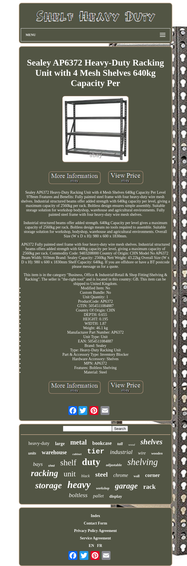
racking (44, 473)
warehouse (54, 452)
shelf (68, 462)
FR (99, 546)
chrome (120, 475)
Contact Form (95, 523)
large (60, 443)
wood (131, 444)
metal (78, 442)
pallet (98, 496)
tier (95, 451)
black (85, 476)
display (115, 496)
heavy (79, 484)
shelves (151, 442)
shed (51, 465)
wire (142, 453)
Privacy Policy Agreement (95, 531)
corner (152, 475)
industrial (121, 452)
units (32, 453)
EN (91, 546)
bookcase (102, 443)
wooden (157, 453)
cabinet (76, 454)
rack (149, 486)
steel (101, 474)
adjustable (114, 465)
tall (120, 444)
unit (70, 473)
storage (48, 485)
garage (126, 485)
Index (95, 516)
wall (136, 476)
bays (38, 464)
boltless (78, 495)
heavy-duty (38, 443)
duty (91, 462)
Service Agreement (95, 538)
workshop (102, 488)
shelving (142, 462)
